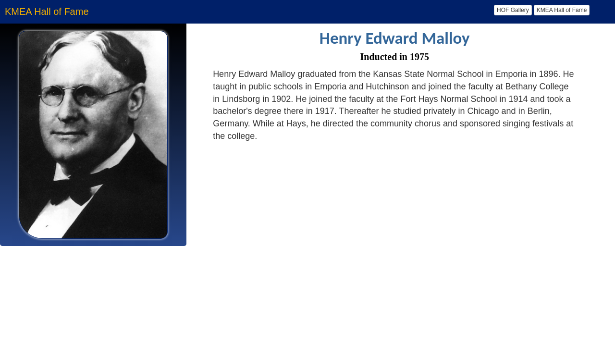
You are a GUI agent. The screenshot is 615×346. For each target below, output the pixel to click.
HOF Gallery (513, 10)
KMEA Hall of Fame (562, 10)
